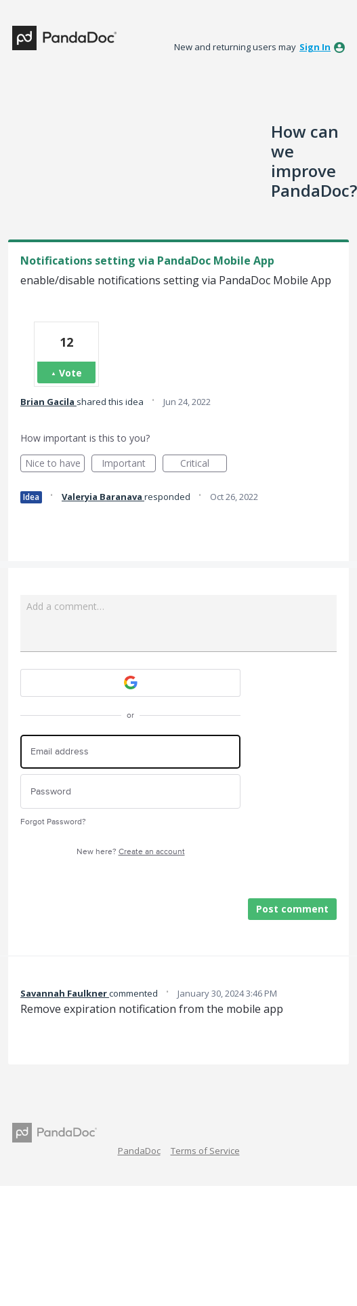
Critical (203, 464)
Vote (70, 372)
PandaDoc (139, 1151)
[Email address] (130, 752)
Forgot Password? (53, 822)
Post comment (292, 908)
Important (129, 464)
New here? (131, 852)
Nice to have (55, 464)
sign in (315, 47)
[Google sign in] (130, 683)
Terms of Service (205, 1151)
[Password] (130, 791)
